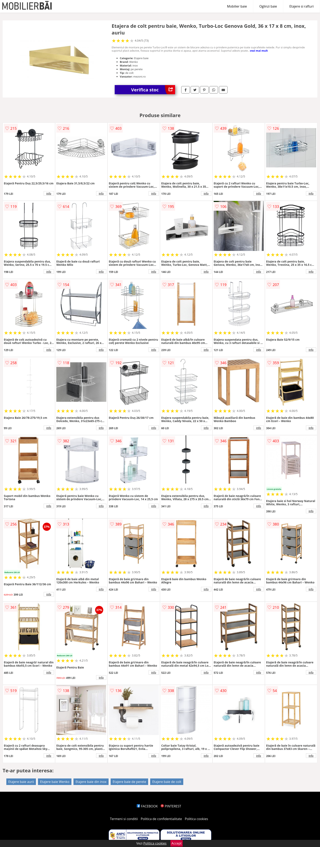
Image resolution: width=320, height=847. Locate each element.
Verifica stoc (153, 89)
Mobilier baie (237, 6)
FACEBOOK (147, 806)
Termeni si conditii (124, 819)
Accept (176, 843)
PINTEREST (171, 806)
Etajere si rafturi (301, 6)
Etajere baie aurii (21, 781)
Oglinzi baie (268, 6)
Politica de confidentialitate (161, 819)
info (48, 193)
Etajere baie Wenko (54, 781)
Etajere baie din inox (91, 781)
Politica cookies (196, 819)
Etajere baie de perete (129, 781)
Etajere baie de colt (166, 781)
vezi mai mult (259, 50)
